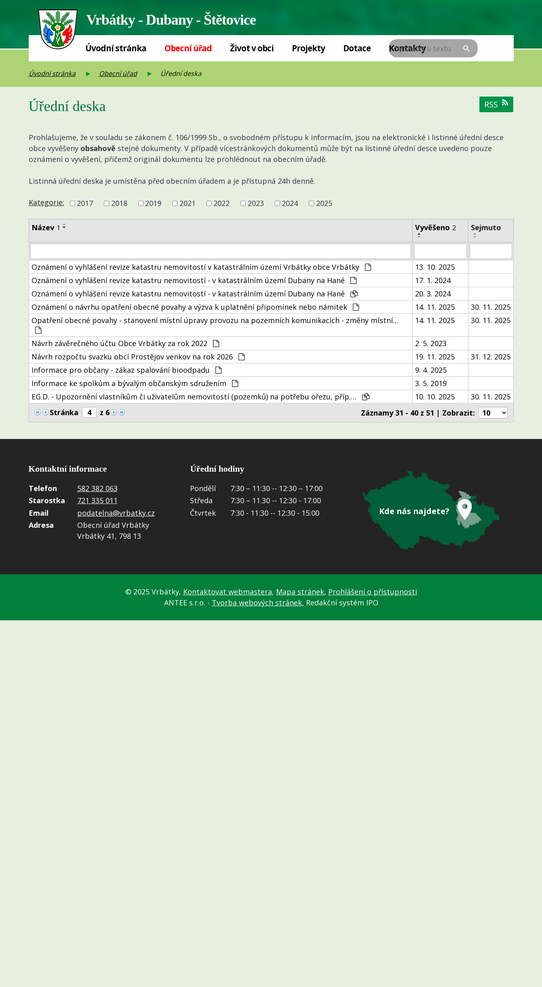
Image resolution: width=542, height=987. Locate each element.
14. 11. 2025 (435, 307)
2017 (85, 203)
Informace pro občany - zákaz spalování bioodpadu (126, 370)
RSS (496, 104)
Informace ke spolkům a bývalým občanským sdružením (135, 383)
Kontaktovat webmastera (227, 591)
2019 (153, 203)
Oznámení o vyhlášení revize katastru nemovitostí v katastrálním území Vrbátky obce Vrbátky (201, 267)
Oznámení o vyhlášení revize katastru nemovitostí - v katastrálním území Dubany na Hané (194, 280)
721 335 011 (97, 500)
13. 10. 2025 (435, 267)
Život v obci (252, 48)
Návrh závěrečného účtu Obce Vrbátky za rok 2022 (125, 343)
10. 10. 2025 (435, 396)
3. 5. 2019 (431, 383)
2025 (324, 203)
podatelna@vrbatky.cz (116, 513)
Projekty (308, 48)
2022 (221, 203)
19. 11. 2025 (435, 356)
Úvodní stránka (115, 48)
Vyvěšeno (435, 227)
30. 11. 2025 (490, 307)
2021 (187, 203)
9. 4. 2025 (431, 370)
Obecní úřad (188, 48)
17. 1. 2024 (433, 280)
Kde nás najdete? (414, 511)
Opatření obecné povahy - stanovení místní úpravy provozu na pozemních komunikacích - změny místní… (215, 324)
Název (46, 227)
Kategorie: (46, 202)
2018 (119, 203)
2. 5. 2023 (431, 343)
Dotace (357, 48)
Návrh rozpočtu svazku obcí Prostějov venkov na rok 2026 (138, 356)
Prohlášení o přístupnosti (372, 591)
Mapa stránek (300, 591)
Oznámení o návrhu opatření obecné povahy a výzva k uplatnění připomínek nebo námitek (195, 307)
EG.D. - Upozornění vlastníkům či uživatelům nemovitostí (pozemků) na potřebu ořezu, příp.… (200, 396)
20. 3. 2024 (433, 293)
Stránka (64, 412)
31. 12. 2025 (490, 356)
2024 (290, 203)
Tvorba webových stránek (257, 602)
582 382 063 (97, 488)
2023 (256, 203)
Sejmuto (486, 227)
